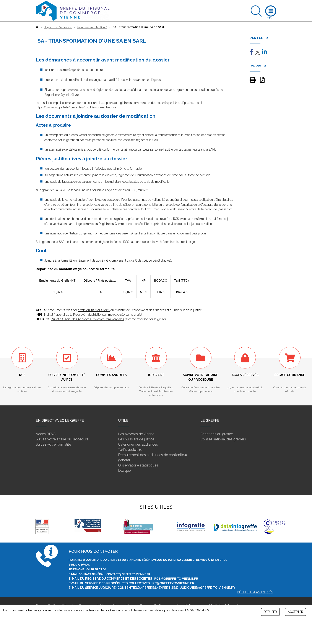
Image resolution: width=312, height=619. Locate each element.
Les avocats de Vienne (136, 434)
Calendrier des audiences (138, 444)
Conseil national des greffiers (223, 439)
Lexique (124, 470)
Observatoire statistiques (138, 465)
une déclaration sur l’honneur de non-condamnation (78, 219)
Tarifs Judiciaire (130, 450)
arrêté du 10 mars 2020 (94, 310)
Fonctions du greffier (216, 434)
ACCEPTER (295, 612)
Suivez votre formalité (53, 444)
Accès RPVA (46, 434)
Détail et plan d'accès (255, 592)
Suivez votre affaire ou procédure (62, 439)
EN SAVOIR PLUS (197, 610)
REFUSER (270, 612)
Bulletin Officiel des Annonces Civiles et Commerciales (87, 319)
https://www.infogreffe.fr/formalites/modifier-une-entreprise (76, 107)
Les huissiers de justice (136, 439)
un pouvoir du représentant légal (67, 168)
